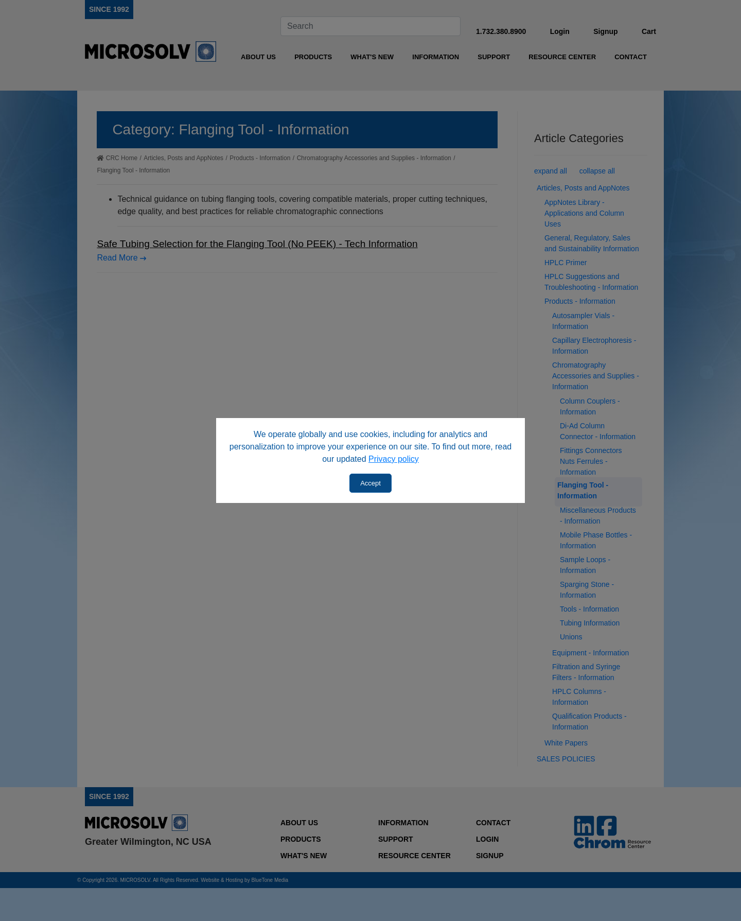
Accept (370, 483)
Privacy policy (393, 459)
